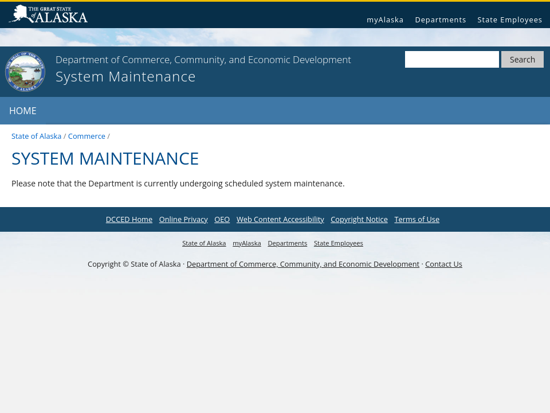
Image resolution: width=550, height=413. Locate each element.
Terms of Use (416, 219)
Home (23, 110)
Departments (440, 19)
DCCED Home (129, 219)
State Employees (510, 19)
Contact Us (443, 264)
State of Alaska (53, 15)
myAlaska (385, 19)
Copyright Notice (359, 219)
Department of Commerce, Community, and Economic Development (303, 264)
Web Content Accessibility (280, 219)
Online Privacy (183, 219)
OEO (222, 219)
